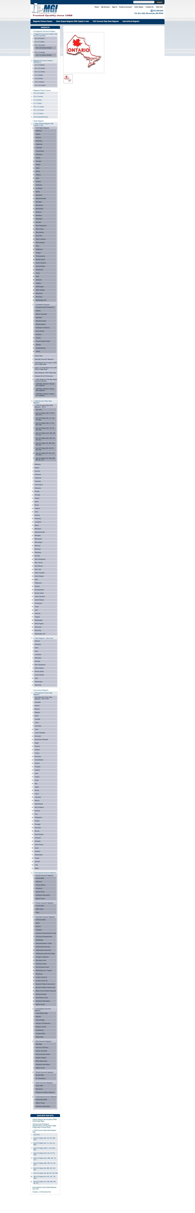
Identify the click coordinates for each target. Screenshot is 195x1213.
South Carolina (41, 263)
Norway (37, 810)
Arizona (38, 137)
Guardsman (40, 1030)
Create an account (125, 7)
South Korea (39, 844)
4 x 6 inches (39, 78)
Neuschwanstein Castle (44, 943)
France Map (40, 905)
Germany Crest (41, 960)
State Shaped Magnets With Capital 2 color (72, 21)
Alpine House (40, 898)
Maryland (39, 195)
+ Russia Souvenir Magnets (44, 1072)
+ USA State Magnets (42, 128)
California (39, 144)
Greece (37, 763)
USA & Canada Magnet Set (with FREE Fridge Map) (46, 368)
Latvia (37, 794)
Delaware (39, 154)
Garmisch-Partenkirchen (44, 936)
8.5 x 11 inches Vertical (43, 55)
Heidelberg (39, 940)
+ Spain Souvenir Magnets (44, 1083)
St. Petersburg (41, 1078)
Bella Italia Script (41, 1061)
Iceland (37, 770)
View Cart (159, 7)
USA (36, 865)
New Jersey (40, 229)
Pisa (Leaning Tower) (43, 1054)
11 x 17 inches (39, 42)
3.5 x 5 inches (39, 82)
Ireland (37, 777)
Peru (36, 814)
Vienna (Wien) (40, 885)
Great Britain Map (42, 1013)
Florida (38, 158)
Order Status (138, 7)
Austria (37, 705)
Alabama (39, 130)
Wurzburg (39, 974)
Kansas (38, 181)
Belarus (37, 709)
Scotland (38, 838)
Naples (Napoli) (41, 1057)
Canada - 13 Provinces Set (41, 1192)
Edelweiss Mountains (43, 895)
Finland (37, 749)
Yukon (38, 351)
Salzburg (39, 881)
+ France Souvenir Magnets (44, 903)
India (36, 773)
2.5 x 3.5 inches (40, 85)
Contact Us (149, 7)
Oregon (38, 252)
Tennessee (39, 269)
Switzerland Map (41, 1099)
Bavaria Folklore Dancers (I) (45, 984)
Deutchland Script (42, 997)
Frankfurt (39, 930)
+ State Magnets (38, 121)
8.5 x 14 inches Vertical (43, 48)
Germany (38, 756)
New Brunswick (41, 321)
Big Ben (38, 1016)
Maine (38, 191)
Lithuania (38, 797)
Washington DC (41, 300)
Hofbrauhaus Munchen (43, 950)
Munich (38, 926)
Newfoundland (41, 324)
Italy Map (39, 1044)
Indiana (38, 175)
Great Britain (39, 760)
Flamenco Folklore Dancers (45, 1092)
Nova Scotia (40, 331)
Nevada (38, 222)
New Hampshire (41, 225)
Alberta (38, 311)
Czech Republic (40, 733)
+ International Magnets (40, 690)
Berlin (38, 923)
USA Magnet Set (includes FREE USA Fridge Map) (46, 363)
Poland (37, 821)
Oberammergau (41, 994)
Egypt (37, 743)
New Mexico (40, 232)
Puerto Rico (39, 356)
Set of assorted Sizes (41, 117)
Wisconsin (39, 293)
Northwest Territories (43, 327)
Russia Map (40, 1075)
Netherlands (39, 804)
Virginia (38, 283)
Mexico (37, 800)
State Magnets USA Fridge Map (45, 372)
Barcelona (39, 1089)
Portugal (37, 824)
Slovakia (37, 841)
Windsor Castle (41, 1027)
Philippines (38, 817)
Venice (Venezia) (41, 1051)
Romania (38, 827)
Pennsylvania (40, 256)
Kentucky (39, 185)
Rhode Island (40, 259)
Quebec (38, 344)
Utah (37, 276)
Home (97, 7)
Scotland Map (40, 1033)
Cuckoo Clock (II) (41, 980)
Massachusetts (41, 198)
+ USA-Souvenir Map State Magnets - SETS (44, 406)
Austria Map (40, 878)
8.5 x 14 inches (40, 45)
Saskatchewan (41, 348)
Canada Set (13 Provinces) (45, 307)
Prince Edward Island (43, 341)
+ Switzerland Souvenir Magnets (45, 1097)
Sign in (114, 7)
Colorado (39, 147)
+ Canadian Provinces (42, 304)
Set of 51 (39, 409)
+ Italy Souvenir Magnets (43, 1041)
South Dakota (40, 266)
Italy (36, 783)
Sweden (37, 851)
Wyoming (39, 297)
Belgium (37, 712)
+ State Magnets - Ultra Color (43, 638)
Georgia (38, 161)
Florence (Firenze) (42, 1047)
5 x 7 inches (39, 75)
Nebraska (39, 219)
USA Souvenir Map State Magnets (106, 21)
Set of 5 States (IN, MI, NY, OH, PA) (46, 1173)
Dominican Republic (41, 739)
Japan (37, 787)
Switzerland (39, 855)
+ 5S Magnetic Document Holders (43, 31)
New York (39, 236)
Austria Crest (40, 892)
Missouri (38, 212)
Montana (39, 215)
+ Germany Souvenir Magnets (45, 917)
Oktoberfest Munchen (43, 947)
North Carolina (41, 239)
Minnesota (39, 205)
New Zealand (39, 807)
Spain (37, 848)
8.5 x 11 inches (40, 52)
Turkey (37, 858)
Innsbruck (39, 888)
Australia (38, 702)
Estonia (37, 746)
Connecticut (40, 151)
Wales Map (39, 1037)
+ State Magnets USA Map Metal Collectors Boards (46, 380)
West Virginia (40, 290)
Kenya (37, 790)
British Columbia (41, 314)
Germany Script (41, 964)
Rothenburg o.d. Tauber (44, 970)
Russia (37, 831)
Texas (38, 273)
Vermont (38, 280)
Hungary (37, 766)
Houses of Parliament (43, 1023)
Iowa (37, 178)
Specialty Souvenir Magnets (44, 359)
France (37, 753)
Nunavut (38, 334)
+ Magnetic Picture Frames (41, 90)
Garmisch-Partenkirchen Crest (46, 933)
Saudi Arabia (39, 834)
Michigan (39, 202)
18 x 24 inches (39, 38)
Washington (40, 286)
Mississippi (39, 208)
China (37, 722)
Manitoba (39, 317)
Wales (37, 868)
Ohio (37, 246)
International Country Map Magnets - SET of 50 (43, 698)
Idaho (38, 168)
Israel (36, 780)
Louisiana (39, 188)
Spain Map (39, 1085)
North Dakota (40, 242)
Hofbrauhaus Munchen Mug (45, 953)
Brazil (36, 716)
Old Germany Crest (42, 967)
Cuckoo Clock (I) (41, 977)
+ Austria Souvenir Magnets (44, 875)
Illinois (38, 171)
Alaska (38, 134)
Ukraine (37, 861)
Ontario (38, 338)
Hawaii (38, 164)
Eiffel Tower (40, 909)
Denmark (38, 736)
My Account (105, 7)
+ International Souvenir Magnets (45, 873)
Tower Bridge (40, 1020)
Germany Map (40, 919)
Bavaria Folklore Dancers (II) (45, 987)
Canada (37, 719)
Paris (37, 912)
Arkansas (39, 141)
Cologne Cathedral (42, 957)
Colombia (38, 726)
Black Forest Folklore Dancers (46, 991)
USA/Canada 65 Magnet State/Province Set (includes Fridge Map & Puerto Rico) (44, 1125)
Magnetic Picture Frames (42, 21)
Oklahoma (39, 249)
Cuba (36, 729)
